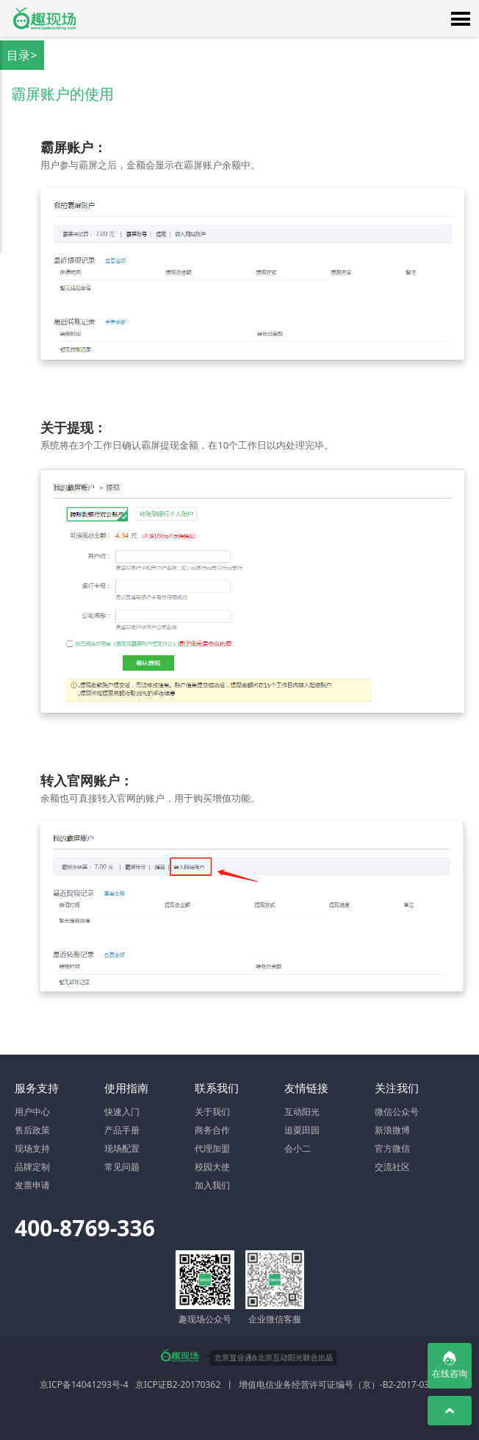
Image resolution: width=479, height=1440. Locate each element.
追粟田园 (302, 1130)
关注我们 (397, 1087)
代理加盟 (212, 1148)
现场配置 (122, 1148)
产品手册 (122, 1130)
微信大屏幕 (44, 18)
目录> (22, 55)
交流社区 (392, 1167)
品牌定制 (32, 1167)
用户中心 (32, 1111)
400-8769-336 (85, 1228)
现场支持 (32, 1148)
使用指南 (126, 1087)
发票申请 (32, 1185)
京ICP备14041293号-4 (84, 1384)
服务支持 (37, 1087)
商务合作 (212, 1130)
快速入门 (122, 1111)
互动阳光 (302, 1111)
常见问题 (122, 1167)
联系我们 (217, 1087)
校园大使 (212, 1167)
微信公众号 (397, 1111)
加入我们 (212, 1185)
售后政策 (32, 1130)
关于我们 (212, 1111)
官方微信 (392, 1148)
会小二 (297, 1148)
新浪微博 (392, 1130)
